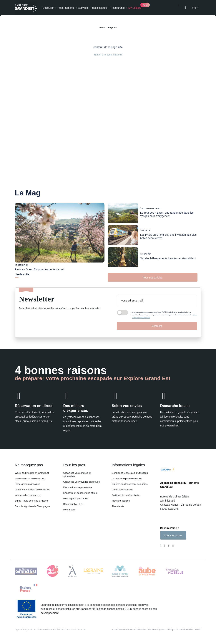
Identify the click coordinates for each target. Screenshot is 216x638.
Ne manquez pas (29, 463)
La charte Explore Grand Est (127, 476)
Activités (83, 7)
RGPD (198, 628)
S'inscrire (157, 323)
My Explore (134, 7)
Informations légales (128, 463)
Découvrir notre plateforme (77, 485)
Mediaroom (69, 507)
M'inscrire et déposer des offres (80, 490)
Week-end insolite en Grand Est (32, 470)
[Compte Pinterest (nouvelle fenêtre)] (172, 544)
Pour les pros (74, 463)
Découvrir (48, 7)
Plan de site (118, 504)
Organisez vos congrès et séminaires (77, 472)
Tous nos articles (152, 275)
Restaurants (117, 7)
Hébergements (65, 7)
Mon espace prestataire (76, 496)
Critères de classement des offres (129, 481)
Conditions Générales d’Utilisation (130, 470)
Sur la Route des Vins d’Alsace (31, 498)
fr (194, 7)
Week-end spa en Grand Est (30, 476)
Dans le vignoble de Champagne (32, 504)
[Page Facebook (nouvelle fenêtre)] (161, 544)
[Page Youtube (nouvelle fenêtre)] (169, 544)
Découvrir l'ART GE (73, 501)
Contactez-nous (173, 534)
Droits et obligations (122, 487)
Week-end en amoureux (28, 493)
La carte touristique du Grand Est (32, 487)
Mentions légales (121, 498)
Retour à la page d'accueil (108, 54)
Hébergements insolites (27, 481)
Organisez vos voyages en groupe (81, 479)
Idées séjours (99, 7)
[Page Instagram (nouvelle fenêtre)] (165, 544)
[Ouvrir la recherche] (178, 7)
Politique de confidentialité (126, 493)
